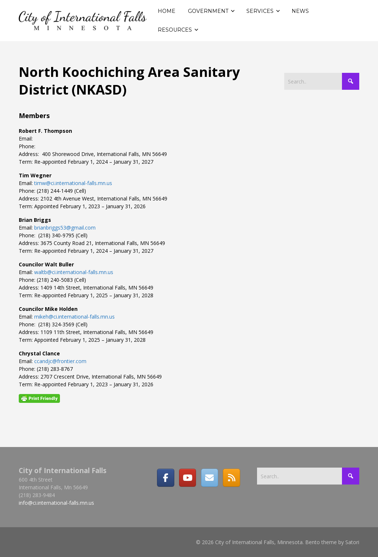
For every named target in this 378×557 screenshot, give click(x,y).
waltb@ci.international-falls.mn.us (73, 272)
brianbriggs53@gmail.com (65, 227)
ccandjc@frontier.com (60, 361)
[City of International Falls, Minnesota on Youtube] (187, 477)
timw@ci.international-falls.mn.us (73, 183)
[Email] (209, 477)
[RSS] (231, 477)
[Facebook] (165, 477)
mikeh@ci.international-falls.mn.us (74, 316)
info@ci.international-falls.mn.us (56, 502)
